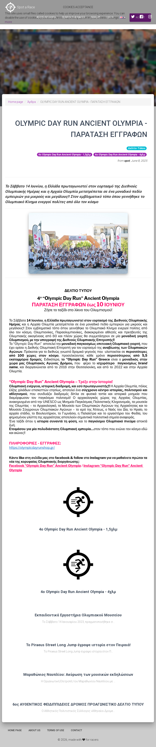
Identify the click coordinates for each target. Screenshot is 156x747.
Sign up (95, 17)
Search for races (73, 17)
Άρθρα (31, 101)
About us (34, 730)
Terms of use (55, 730)
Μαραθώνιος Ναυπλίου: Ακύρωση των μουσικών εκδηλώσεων (78, 674)
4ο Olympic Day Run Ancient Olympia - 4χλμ (120, 154)
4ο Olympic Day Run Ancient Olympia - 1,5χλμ (64, 154)
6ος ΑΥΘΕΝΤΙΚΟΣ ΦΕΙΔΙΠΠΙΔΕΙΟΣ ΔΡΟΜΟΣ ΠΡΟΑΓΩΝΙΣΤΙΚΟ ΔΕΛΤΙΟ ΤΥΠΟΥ (78, 704)
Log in (110, 17)
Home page (15, 101)
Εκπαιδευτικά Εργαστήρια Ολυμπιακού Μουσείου (78, 615)
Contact (76, 730)
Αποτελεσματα (46, 17)
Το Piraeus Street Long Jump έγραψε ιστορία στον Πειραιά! (78, 645)
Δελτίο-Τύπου (136, 148)
